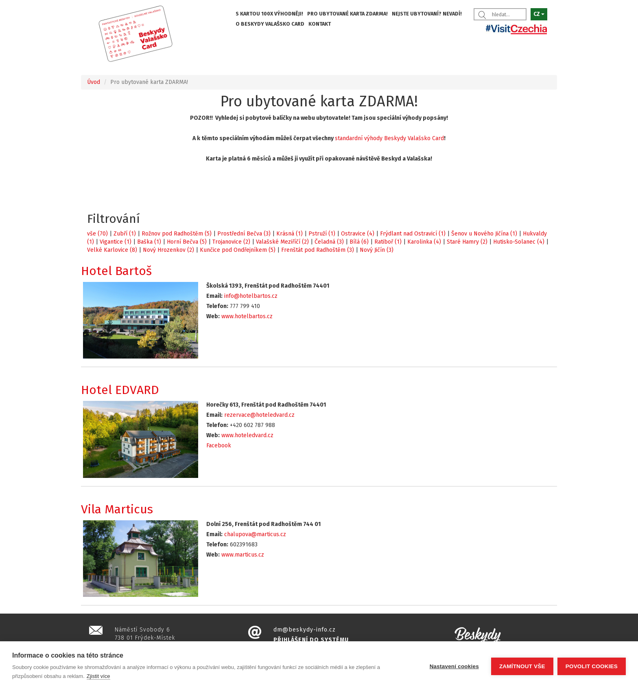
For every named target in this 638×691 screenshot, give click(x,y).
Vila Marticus (117, 509)
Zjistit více (98, 676)
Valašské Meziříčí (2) (282, 241)
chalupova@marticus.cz (255, 534)
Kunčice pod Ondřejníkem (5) (237, 249)
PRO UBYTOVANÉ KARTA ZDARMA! (347, 14)
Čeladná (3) (329, 241)
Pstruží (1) (321, 233)
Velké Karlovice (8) (112, 249)
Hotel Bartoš (116, 271)
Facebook (218, 445)
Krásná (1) (289, 233)
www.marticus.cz (242, 554)
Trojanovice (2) (231, 241)
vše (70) (97, 233)
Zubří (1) (125, 233)
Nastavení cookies (454, 666)
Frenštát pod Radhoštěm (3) (317, 249)
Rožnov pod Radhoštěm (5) (177, 233)
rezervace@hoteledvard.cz (259, 415)
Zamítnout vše (522, 666)
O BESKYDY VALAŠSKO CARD (270, 24)
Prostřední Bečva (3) (244, 233)
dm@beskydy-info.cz (304, 629)
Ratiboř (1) (388, 241)
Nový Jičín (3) (376, 249)
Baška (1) (149, 241)
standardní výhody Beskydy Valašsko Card (389, 138)
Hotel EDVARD (120, 390)
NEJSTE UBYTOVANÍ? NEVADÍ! (427, 14)
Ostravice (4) (357, 233)
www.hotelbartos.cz (247, 316)
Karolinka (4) (424, 241)
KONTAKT (319, 24)
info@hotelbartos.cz (250, 296)
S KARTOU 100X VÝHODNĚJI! (269, 14)
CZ (538, 14)
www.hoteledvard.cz (247, 435)
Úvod (93, 82)
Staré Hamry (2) (467, 241)
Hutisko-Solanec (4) (518, 241)
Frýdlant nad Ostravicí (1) (413, 233)
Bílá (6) (359, 241)
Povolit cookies (592, 666)
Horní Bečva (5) (187, 241)
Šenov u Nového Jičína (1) (484, 233)
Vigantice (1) (115, 241)
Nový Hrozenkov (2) (168, 249)
